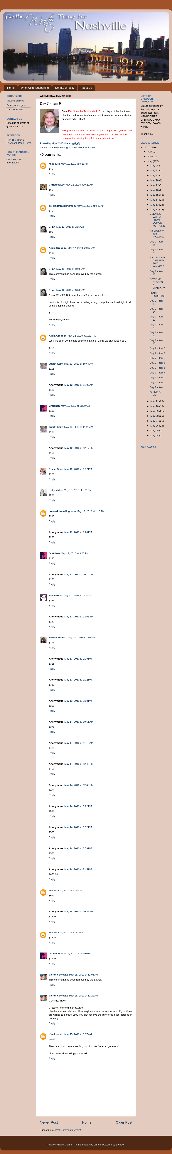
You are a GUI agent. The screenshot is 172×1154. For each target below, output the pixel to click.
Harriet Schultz (57, 637)
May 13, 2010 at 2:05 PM (81, 637)
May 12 (154, 209)
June (150, 156)
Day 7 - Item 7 (158, 358)
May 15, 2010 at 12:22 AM (83, 995)
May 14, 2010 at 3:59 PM (78, 848)
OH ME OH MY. (156, 393)
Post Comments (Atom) (68, 1130)
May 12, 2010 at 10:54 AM (78, 363)
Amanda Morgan (15, 105)
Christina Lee (57, 184)
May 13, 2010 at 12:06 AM (78, 616)
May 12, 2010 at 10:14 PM (78, 574)
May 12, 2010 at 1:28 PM (78, 532)
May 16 (154, 190)
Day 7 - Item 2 (158, 382)
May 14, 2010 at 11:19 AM (78, 743)
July (150, 151)
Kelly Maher (56, 490)
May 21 (154, 175)
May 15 (154, 195)
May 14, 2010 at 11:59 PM (75, 953)
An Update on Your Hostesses (157, 233)
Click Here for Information (14, 161)
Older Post (124, 1122)
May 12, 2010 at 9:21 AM (74, 163)
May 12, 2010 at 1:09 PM (78, 490)
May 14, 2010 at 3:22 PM (78, 806)
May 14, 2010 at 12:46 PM (78, 785)
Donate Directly (64, 87)
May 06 (154, 425)
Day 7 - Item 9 (158, 348)
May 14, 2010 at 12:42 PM (78, 764)
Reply (52, 173)
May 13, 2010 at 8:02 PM (78, 679)
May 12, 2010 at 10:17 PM (78, 595)
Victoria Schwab (58, 974)
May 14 (154, 199)
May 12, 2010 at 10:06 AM (70, 290)
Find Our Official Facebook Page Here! (18, 141)
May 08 (154, 415)
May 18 (154, 180)
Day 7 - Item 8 (158, 353)
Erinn (52, 226)
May (150, 161)
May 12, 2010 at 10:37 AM (82, 335)
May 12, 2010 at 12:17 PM (78, 448)
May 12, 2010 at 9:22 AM (79, 184)
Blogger (120, 1144)
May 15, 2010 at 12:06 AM (83, 974)
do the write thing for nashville (65, 147)
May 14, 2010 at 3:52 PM (78, 827)
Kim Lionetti (89, 147)
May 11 (154, 401)
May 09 (154, 411)
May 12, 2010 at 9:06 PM (74, 553)
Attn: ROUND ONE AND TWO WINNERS (157, 262)
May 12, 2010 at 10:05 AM (70, 269)
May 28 (154, 165)
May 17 (154, 185)
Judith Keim (56, 363)
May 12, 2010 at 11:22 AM (78, 427)
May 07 (154, 420)
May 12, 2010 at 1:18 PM (90, 511)
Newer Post (49, 1122)
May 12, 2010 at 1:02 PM (78, 469)
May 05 (154, 430)
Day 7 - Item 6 (158, 362)
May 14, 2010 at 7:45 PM (78, 869)
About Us (86, 87)
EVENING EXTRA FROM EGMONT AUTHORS (157, 219)
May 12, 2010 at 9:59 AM (81, 248)
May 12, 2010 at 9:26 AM (90, 205)
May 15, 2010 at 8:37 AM (78, 1034)
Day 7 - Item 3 (158, 377)
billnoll (97, 1144)
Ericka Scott (56, 469)
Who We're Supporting (35, 87)
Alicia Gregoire (58, 248)
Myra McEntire (14, 109)
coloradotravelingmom (62, 205)
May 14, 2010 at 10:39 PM (78, 911)
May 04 (154, 435)
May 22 (154, 170)
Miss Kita (54, 163)
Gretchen (54, 405)
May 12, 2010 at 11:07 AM (78, 384)
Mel (51, 890)
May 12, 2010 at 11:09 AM (75, 405)
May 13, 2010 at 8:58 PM (78, 700)
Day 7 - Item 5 (158, 367)
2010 (147, 147)
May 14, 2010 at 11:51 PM (68, 932)
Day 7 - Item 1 (158, 387)
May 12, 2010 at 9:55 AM (70, 226)
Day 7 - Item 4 (158, 372)
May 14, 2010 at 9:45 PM (68, 890)
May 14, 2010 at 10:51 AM (78, 721)
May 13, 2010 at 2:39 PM (78, 658)
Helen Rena (56, 595)
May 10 (154, 406)
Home (11, 87)
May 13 (154, 204)
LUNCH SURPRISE (157, 294)
